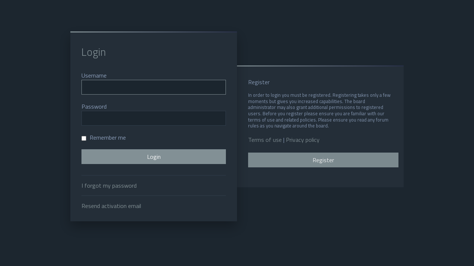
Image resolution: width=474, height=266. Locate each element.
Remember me (103, 137)
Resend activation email (111, 205)
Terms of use (265, 140)
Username (94, 75)
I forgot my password (109, 185)
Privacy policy (303, 140)
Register (323, 160)
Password (94, 106)
